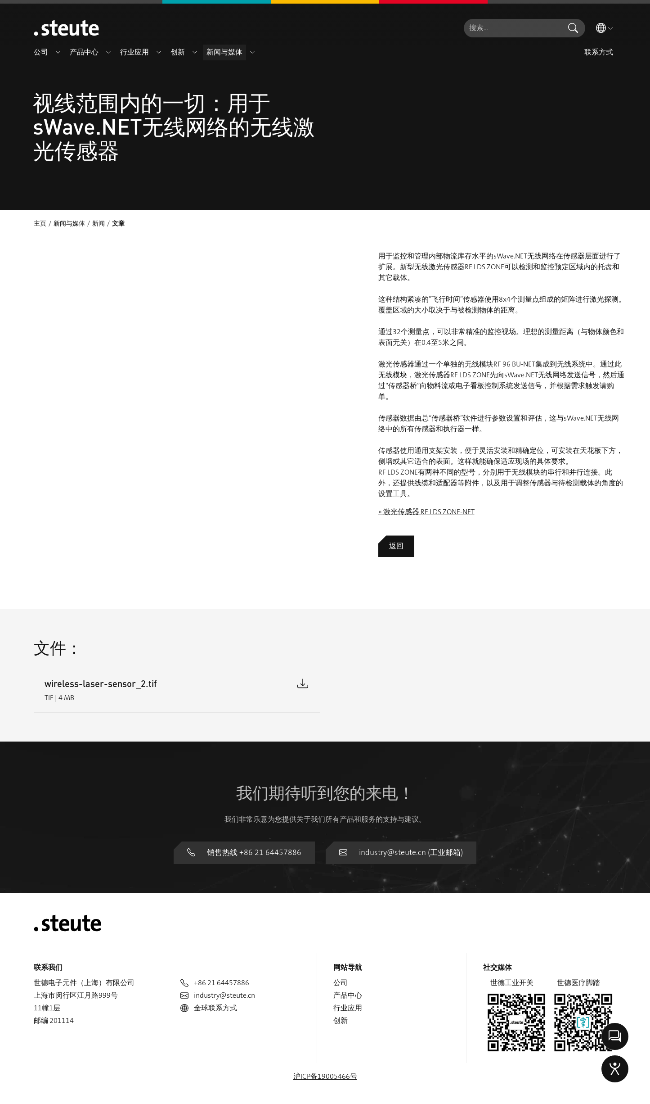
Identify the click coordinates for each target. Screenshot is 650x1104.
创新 (340, 996)
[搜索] (512, 28)
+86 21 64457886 (214, 959)
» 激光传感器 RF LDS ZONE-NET (426, 511)
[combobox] (512, 28)
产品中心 (347, 971)
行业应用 (347, 984)
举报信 (606, 1092)
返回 (396, 546)
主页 (40, 223)
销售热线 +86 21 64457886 (248, 829)
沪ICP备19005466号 (325, 1052)
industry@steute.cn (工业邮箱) (396, 829)
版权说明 (567, 1092)
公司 (340, 959)
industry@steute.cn (217, 971)
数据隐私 (525, 1092)
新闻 (98, 223)
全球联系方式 (208, 984)
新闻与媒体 (69, 223)
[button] (58, 52)
